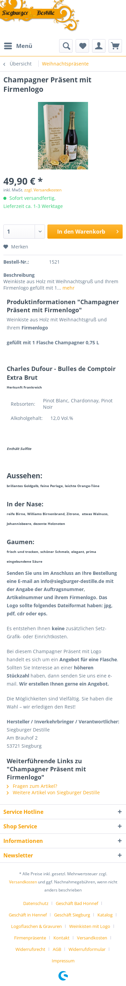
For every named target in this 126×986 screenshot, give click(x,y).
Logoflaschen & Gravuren (36, 926)
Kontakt (61, 938)
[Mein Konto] (99, 46)
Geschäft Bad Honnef (77, 903)
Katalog (105, 915)
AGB (57, 949)
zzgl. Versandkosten (42, 190)
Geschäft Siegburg (72, 915)
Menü (18, 45)
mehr (68, 288)
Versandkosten (23, 882)
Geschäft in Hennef (28, 915)
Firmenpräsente (30, 938)
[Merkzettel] (82, 46)
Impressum (63, 961)
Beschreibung (19, 275)
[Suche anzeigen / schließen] (66, 46)
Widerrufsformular (87, 949)
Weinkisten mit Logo (89, 926)
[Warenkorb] (115, 46)
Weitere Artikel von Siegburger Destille (53, 792)
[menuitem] (18, 46)
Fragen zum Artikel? (32, 786)
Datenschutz (35, 903)
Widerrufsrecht (30, 949)
